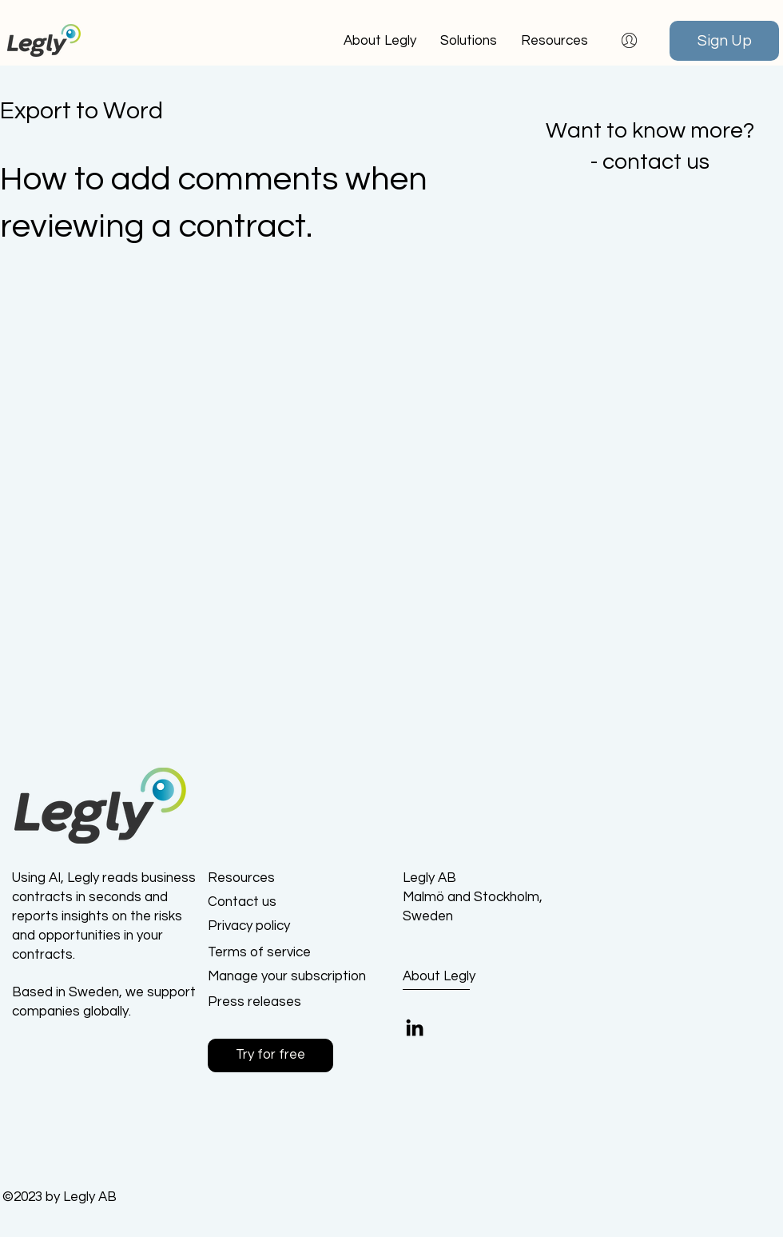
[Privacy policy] (265, 926)
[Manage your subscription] (287, 977)
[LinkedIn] (415, 1027)
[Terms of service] (265, 953)
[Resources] (265, 878)
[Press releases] (265, 1002)
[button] (554, 41)
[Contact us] (265, 902)
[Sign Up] (724, 41)
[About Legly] (461, 977)
